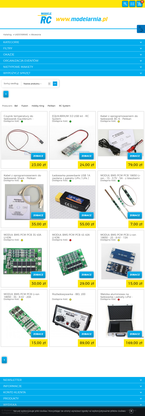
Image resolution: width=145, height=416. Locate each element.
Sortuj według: (11, 84)
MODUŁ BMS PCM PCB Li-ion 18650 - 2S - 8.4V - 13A (118, 236)
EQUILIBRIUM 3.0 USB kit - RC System (70, 117)
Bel (16, 106)
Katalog (7, 35)
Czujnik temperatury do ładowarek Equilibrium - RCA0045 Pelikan (18, 119)
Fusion (24, 106)
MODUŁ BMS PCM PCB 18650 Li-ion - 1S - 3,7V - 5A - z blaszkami (120, 177)
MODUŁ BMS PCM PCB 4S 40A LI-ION (71, 236)
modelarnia (73, 18)
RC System (64, 106)
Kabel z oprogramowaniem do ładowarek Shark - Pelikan (22, 177)
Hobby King (38, 106)
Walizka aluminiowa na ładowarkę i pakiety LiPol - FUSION (116, 297)
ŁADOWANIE (21, 35)
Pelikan (51, 106)
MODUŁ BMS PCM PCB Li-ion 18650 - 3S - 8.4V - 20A (21, 295)
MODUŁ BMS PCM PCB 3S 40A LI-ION (22, 236)
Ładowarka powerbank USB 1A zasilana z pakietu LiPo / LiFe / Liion (71, 178)
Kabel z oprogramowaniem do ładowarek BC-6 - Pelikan (119, 117)
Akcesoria (36, 35)
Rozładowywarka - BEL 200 (68, 294)
